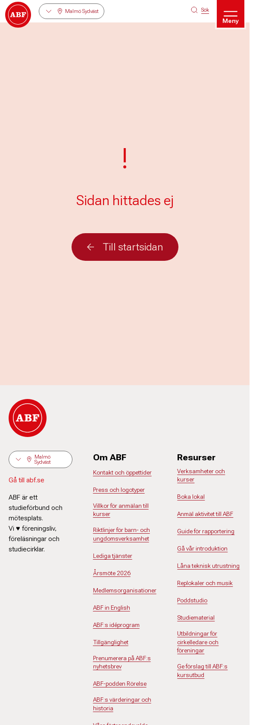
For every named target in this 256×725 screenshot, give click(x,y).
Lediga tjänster (112, 555)
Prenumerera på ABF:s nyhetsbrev (122, 662)
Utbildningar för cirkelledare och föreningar (198, 642)
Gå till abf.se (26, 480)
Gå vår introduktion (202, 548)
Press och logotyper (119, 489)
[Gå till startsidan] (18, 15)
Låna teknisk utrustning (208, 565)
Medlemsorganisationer (124, 590)
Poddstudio (192, 600)
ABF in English (111, 607)
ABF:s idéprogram (116, 624)
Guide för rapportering (205, 531)
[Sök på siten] (200, 10)
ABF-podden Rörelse (120, 683)
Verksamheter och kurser (201, 475)
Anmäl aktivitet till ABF (205, 513)
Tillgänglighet (110, 642)
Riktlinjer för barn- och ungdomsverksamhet (121, 534)
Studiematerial (196, 617)
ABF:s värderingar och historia (122, 704)
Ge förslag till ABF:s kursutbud (202, 670)
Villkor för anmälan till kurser (121, 510)
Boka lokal (191, 496)
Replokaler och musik (205, 582)
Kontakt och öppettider (122, 472)
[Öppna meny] (230, 14)
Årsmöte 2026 (112, 573)
